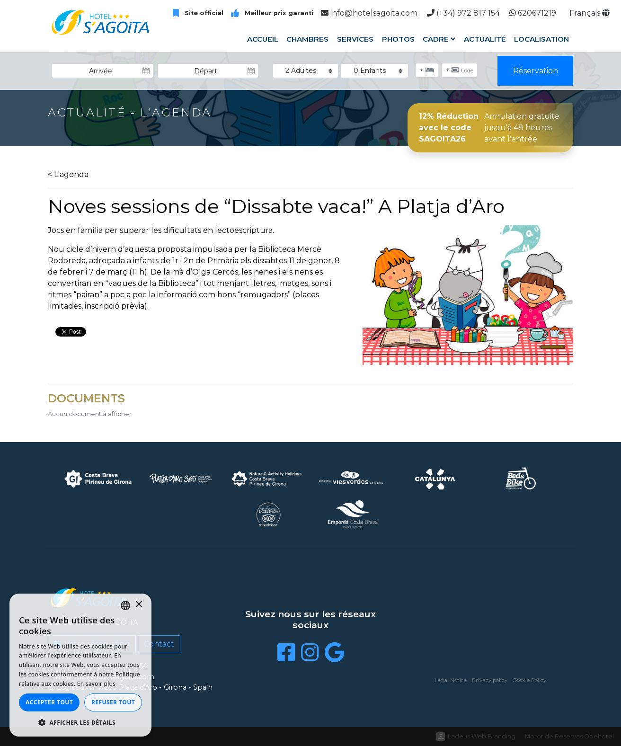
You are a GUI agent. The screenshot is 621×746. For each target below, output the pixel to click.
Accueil (262, 39)
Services (355, 39)
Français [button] (589, 13)
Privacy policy (489, 680)
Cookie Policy (529, 680)
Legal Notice (451, 680)
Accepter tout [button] (49, 702)
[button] (80, 722)
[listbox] (125, 605)
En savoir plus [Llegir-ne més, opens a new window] (96, 684)
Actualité (485, 39)
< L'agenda (68, 174)
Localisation (541, 39)
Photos (397, 39)
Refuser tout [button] (113, 702)
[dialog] (80, 665)
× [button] (138, 604)
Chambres (307, 39)
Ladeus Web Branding (481, 736)
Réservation (535, 70)
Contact (159, 643)
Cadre (439, 39)
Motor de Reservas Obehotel (569, 736)
